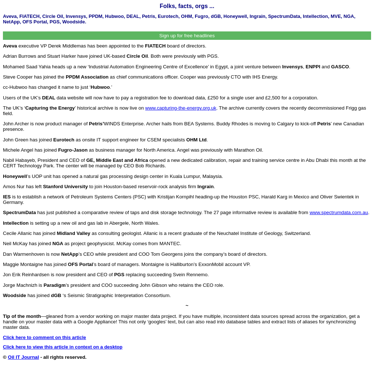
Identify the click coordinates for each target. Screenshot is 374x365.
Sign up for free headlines (187, 35)
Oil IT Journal (23, 357)
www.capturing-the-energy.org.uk (181, 108)
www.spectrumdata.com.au (339, 212)
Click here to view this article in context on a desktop (62, 347)
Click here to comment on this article (44, 337)
